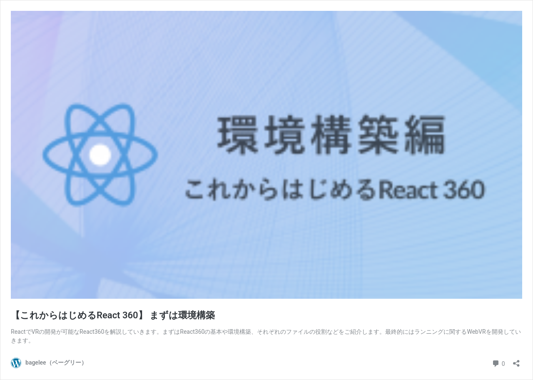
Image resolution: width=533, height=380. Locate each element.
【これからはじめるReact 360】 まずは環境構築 (113, 315)
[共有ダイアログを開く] (516, 360)
